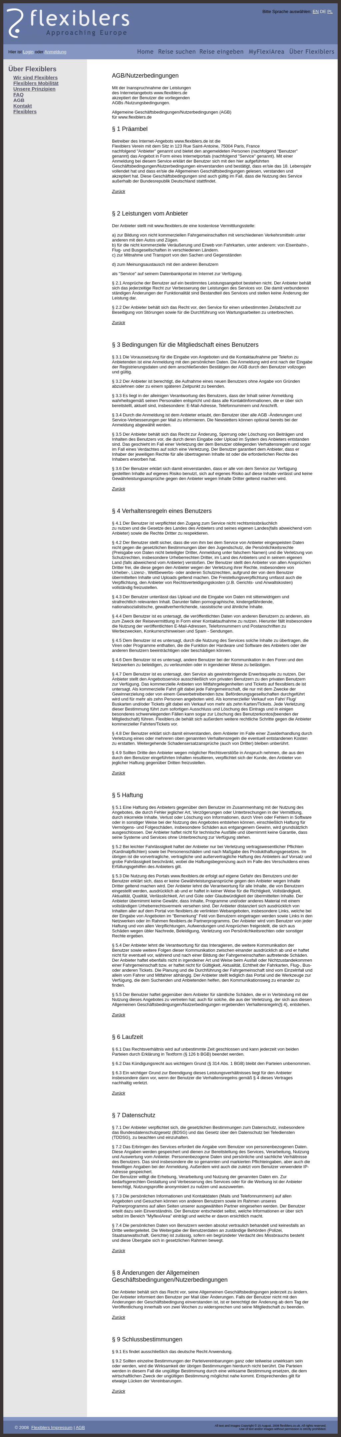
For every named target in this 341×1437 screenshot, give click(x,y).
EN (316, 11)
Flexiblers (25, 111)
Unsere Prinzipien (34, 89)
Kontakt (22, 106)
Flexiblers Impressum (52, 1427)
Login (28, 51)
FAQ (18, 94)
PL (330, 11)
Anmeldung (55, 51)
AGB (80, 1427)
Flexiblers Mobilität (36, 83)
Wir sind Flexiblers (35, 77)
